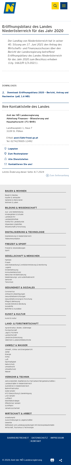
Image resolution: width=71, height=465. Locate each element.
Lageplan (13, 148)
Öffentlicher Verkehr (13, 403)
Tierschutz (9, 282)
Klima (7, 357)
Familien (8, 260)
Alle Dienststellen (18, 159)
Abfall (7, 352)
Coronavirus (10, 291)
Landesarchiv (10, 217)
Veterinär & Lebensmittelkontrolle (18, 340)
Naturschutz (10, 364)
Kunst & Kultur (11, 318)
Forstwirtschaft (11, 330)
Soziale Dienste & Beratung (15, 304)
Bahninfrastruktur (12, 388)
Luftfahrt (8, 398)
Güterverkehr (10, 391)
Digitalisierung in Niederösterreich (18, 236)
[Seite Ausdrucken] (52, 461)
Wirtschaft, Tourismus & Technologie (19, 427)
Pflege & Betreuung (12, 301)
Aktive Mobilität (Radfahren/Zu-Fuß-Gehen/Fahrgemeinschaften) (30, 381)
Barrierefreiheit (18, 437)
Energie (8, 354)
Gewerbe (8, 422)
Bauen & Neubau (11, 195)
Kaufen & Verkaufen (12, 197)
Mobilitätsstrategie (12, 401)
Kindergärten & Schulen (14, 214)
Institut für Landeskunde (14, 222)
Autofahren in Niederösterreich (17, 386)
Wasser (7, 371)
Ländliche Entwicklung (13, 337)
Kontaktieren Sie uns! (20, 164)
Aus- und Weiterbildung (14, 212)
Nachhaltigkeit (10, 362)
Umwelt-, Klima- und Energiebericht (18, 349)
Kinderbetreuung (11, 270)
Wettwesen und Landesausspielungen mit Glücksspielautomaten (29, 425)
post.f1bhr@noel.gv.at (26, 137)
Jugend (8, 267)
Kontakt (36, 441)
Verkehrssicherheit (12, 408)
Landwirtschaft (11, 335)
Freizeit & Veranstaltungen (15, 248)
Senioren (8, 279)
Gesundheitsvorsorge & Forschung (18, 299)
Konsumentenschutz (13, 272)
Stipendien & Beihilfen (13, 224)
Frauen (7, 262)
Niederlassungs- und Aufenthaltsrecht (19, 277)
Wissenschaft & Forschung (15, 227)
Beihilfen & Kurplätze (13, 309)
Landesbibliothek (11, 219)
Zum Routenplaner (18, 153)
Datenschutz (39, 437)
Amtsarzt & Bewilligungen (15, 294)
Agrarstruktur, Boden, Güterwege (18, 328)
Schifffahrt (9, 406)
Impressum (57, 437)
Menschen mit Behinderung (15, 275)
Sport (7, 250)
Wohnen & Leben (11, 202)
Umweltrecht (10, 367)
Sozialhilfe (9, 306)
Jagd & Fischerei (11, 333)
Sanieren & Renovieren (14, 200)
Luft (6, 359)
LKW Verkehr (10, 396)
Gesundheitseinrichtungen (15, 296)
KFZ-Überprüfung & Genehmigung (18, 393)
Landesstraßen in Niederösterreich (18, 383)
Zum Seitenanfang (57, 175)
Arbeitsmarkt (10, 417)
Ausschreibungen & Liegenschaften (18, 420)
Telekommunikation (12, 239)
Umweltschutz (10, 369)
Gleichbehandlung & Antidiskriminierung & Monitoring (26, 265)
